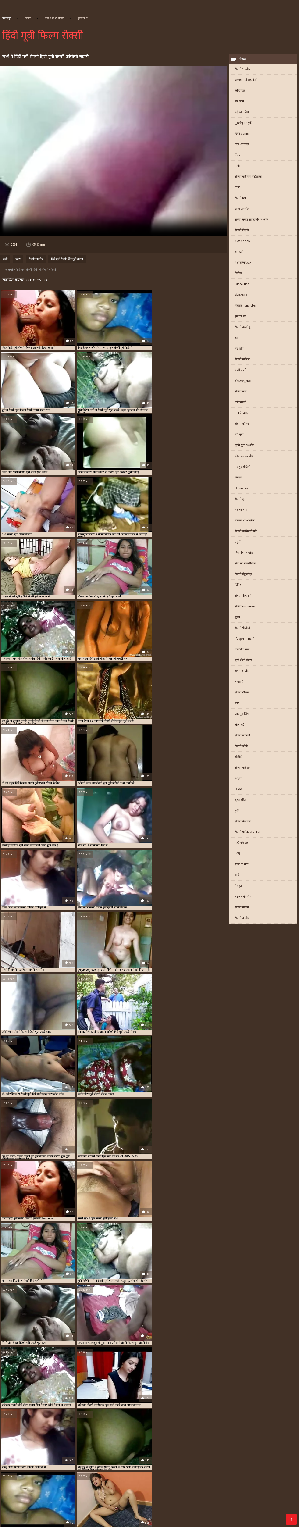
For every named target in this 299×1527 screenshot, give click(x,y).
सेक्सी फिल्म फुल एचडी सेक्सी (20, 1502)
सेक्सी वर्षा (240, 392)
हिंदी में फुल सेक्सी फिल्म (123, 1494)
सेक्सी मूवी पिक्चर (136, 1475)
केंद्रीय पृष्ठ (6, 18)
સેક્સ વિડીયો (270, 1502)
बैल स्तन (239, 101)
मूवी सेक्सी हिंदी (247, 1502)
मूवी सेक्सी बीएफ (216, 1463)
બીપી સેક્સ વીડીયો (126, 1509)
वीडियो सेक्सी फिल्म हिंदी (160, 1494)
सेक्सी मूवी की (32, 1517)
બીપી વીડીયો (191, 1498)
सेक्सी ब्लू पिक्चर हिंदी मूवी (71, 1475)
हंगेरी (237, 854)
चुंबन (237, 617)
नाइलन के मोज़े (243, 897)
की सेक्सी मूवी (229, 1513)
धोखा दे (239, 682)
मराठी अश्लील (48, 1505)
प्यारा (237, 187)
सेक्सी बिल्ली (242, 230)
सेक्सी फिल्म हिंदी (155, 1509)
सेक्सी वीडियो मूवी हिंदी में (54, 1513)
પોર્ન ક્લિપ (75, 1505)
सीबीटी (238, 757)
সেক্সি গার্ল (161, 1502)
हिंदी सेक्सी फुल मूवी (86, 1502)
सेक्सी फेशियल (243, 822)
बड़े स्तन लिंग (242, 112)
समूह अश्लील (242, 671)
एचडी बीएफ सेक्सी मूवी (43, 1460)
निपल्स (238, 478)
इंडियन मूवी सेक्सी (12, 1460)
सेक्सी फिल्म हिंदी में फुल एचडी (157, 1471)
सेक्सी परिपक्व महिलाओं (248, 177)
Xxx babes (242, 241)
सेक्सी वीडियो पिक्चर (22, 1505)
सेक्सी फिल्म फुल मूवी (125, 1513)
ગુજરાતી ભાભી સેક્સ (280, 1513)
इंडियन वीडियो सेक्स (185, 1502)
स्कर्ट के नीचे (241, 865)
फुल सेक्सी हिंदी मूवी (77, 1463)
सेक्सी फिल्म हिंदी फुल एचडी (81, 1471)
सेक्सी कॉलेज (242, 424)
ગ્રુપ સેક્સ (220, 1509)
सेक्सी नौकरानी (243, 596)
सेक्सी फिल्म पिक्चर (14, 1509)
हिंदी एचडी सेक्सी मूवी (218, 1498)
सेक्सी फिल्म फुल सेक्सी (229, 1467)
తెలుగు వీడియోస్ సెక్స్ (176, 1517)
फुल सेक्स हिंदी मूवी (273, 1460)
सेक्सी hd (240, 198)
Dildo (238, 789)
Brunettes (241, 488)
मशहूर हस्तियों (242, 467)
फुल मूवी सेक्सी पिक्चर (241, 1460)
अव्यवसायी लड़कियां (246, 80)
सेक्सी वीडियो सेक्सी (58, 1517)
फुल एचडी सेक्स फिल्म (177, 1460)
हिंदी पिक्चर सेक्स (21, 1513)
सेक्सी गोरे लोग (243, 768)
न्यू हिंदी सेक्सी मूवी (74, 1460)
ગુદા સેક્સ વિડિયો (56, 1502)
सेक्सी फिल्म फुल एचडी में (192, 1467)
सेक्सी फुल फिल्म (224, 1471)
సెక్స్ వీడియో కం (259, 1498)
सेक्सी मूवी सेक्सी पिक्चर (228, 1478)
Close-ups (242, 284)
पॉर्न (62, 1505)
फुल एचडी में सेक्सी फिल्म (107, 1460)
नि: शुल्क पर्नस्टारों (244, 639)
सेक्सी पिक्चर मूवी (182, 1509)
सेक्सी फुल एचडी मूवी (195, 1471)
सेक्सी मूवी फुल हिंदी (85, 1478)
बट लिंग (239, 349)
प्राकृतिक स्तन (242, 650)
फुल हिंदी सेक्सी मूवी (107, 1463)
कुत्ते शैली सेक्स (243, 660)
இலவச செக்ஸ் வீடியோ (240, 1505)
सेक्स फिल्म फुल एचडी (55, 1467)
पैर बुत (238, 886)
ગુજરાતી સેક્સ (169, 1505)
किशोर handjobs (245, 306)
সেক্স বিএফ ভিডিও (267, 1494)
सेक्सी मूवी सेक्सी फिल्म (159, 1513)
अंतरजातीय (241, 295)
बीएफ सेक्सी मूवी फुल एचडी (142, 1463)
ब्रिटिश (238, 585)
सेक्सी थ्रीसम (242, 693)
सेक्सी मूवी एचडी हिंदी (107, 1475)
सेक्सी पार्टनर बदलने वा (247, 832)
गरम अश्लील (242, 144)
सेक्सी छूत (240, 499)
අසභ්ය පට (51, 1498)
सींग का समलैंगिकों (245, 564)
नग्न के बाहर (241, 413)
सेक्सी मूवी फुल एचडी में (269, 1475)
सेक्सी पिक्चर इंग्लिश (236, 1494)
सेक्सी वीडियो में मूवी (118, 1505)
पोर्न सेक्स (69, 1498)
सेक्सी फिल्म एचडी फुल (157, 1467)
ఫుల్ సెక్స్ (203, 1509)
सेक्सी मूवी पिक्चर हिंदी (167, 1475)
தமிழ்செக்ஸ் (88, 1498)
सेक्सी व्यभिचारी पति (246, 531)
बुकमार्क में (83, 18)
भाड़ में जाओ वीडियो (54, 18)
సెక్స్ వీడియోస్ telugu (52, 1494)
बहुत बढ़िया (241, 800)
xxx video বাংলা (146, 1498)
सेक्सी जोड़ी (241, 746)
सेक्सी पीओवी (242, 628)
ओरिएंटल (240, 91)
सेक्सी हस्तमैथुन (243, 327)
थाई (237, 875)
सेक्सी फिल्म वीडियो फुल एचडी (39, 1471)
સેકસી (116, 1517)
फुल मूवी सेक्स (10, 1517)
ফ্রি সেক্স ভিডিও (42, 1509)
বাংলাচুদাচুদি (283, 1498)
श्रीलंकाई (239, 725)
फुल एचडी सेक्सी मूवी (209, 1460)
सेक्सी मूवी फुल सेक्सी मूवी (51, 1478)
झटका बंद (240, 316)
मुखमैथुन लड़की (243, 123)
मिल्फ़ (238, 155)
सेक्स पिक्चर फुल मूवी (22, 1467)
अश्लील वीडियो (270, 1517)
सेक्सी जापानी (242, 736)
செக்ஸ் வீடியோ (193, 1494)
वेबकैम (238, 273)
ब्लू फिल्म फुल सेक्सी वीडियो (183, 1463)
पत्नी (237, 166)
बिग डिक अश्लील (244, 553)
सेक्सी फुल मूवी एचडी (252, 1471)
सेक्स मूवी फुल (142, 1502)
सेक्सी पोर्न (7, 1494)
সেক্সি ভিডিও (241, 1509)
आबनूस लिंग (242, 714)
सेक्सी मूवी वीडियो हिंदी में (191, 1478)
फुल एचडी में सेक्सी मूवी (143, 1460)
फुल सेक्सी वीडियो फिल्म (44, 1463)
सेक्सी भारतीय (242, 69)
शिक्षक (238, 779)
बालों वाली (240, 370)
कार (237, 703)
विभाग (28, 18)
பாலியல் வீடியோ (115, 1498)
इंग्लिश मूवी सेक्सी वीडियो (140, 1517)
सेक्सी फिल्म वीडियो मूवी (200, 1505)
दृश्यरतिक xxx (243, 263)
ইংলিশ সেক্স (25, 1494)
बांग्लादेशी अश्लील (245, 521)
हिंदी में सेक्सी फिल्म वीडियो (238, 1517)
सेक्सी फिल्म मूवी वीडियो (91, 1513)
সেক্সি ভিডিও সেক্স (40, 1520)
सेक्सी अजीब (242, 918)
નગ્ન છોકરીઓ (205, 1517)
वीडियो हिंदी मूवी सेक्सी (218, 1502)
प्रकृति (238, 542)
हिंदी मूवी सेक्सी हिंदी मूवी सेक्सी (67, 259)
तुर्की (237, 811)
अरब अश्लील (242, 209)
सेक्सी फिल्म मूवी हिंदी (262, 1467)
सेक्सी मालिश (242, 359)
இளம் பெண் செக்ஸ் (87, 1494)
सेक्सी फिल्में (93, 1505)
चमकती (239, 252)
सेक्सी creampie (245, 607)
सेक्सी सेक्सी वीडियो (116, 1502)
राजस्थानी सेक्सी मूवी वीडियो (249, 1463)
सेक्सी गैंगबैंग (242, 908)
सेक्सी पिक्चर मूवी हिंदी (89, 1467)
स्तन (237, 338)
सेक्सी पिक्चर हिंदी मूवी (123, 1467)
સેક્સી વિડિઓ (145, 1505)
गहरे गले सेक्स (243, 843)
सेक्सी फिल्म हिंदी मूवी (118, 1471)
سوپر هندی (16, 1520)
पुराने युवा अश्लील (244, 445)
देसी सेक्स (260, 1509)
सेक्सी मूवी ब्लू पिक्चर (157, 1478)
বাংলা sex (31, 1498)
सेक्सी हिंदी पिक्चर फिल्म (91, 1517)
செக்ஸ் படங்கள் (70, 1520)
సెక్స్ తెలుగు (170, 1498)
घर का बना (241, 510)
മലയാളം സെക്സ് (277, 1505)
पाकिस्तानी (240, 402)
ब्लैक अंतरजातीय (244, 456)
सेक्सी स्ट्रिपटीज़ (243, 574)
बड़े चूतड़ (239, 435)
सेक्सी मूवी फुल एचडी (235, 1475)
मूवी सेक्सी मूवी (252, 1513)
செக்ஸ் (214, 1494)
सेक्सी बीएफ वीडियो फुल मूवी (31, 1475)
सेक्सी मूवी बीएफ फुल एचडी (121, 1478)
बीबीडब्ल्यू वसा (243, 381)
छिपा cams (242, 134)
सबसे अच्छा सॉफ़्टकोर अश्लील (251, 220)
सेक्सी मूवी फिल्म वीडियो (202, 1475)
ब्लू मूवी (240, 1498)
